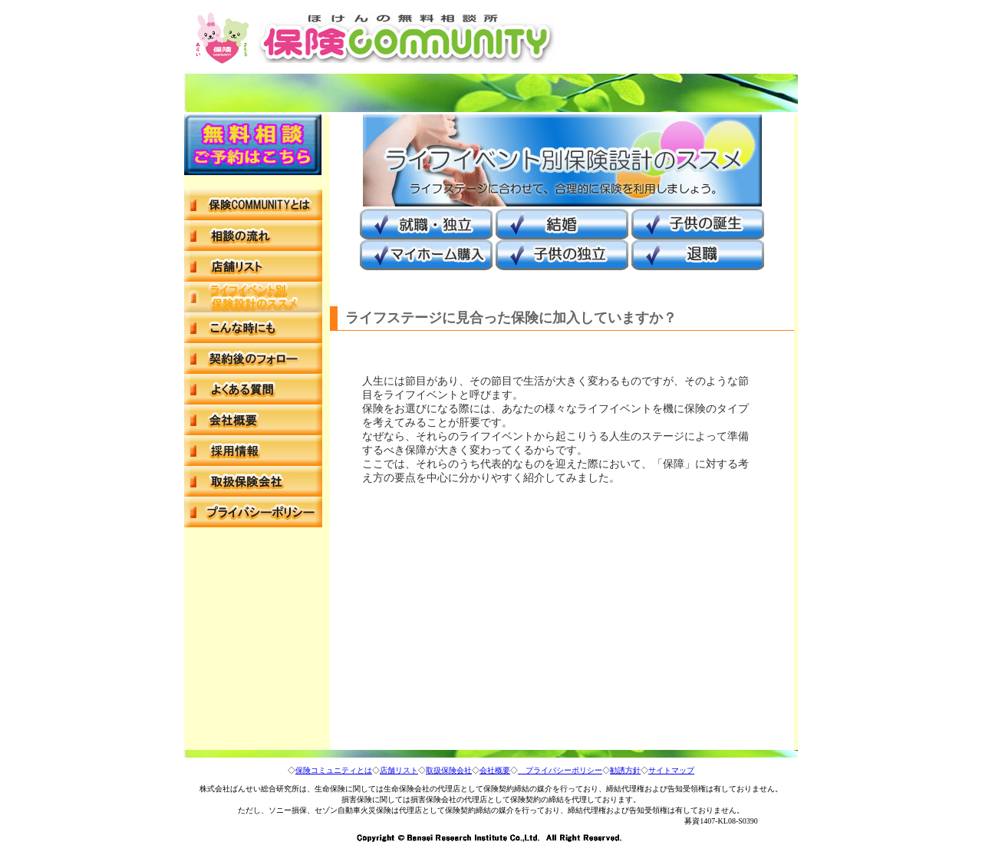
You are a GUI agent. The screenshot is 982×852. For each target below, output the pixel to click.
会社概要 (494, 770)
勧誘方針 (625, 770)
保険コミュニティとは (333, 770)
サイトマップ (671, 770)
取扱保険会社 (449, 770)
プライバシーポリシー (560, 770)
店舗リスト (399, 770)
